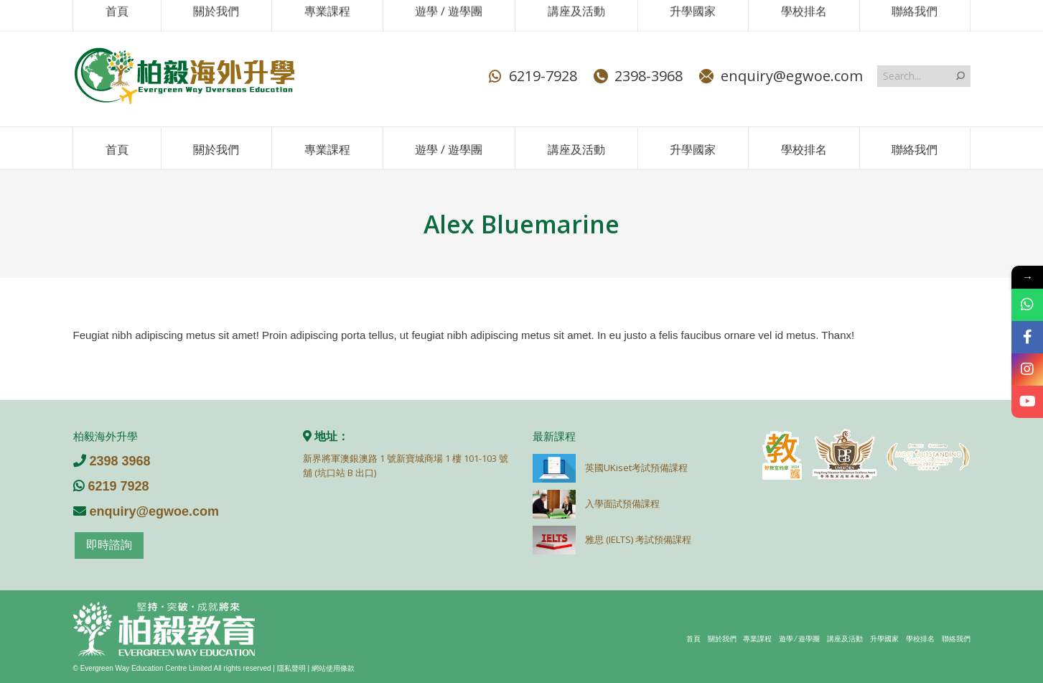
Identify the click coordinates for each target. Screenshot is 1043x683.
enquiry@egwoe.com (779, 76)
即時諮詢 (109, 545)
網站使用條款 (333, 668)
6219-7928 (531, 76)
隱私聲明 (291, 668)
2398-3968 (637, 76)
